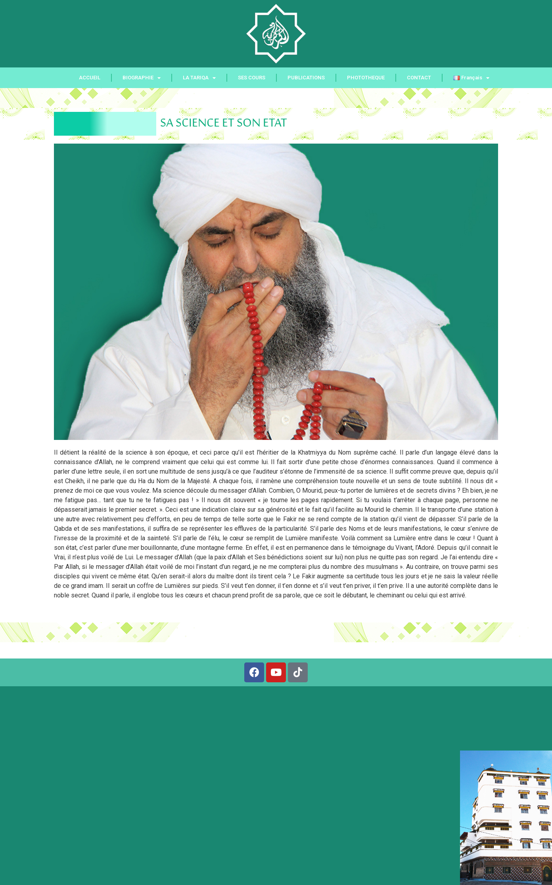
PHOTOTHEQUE (366, 78)
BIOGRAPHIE (142, 77)
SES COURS (251, 78)
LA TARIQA (199, 77)
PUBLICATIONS (306, 78)
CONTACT (419, 78)
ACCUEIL (89, 78)
